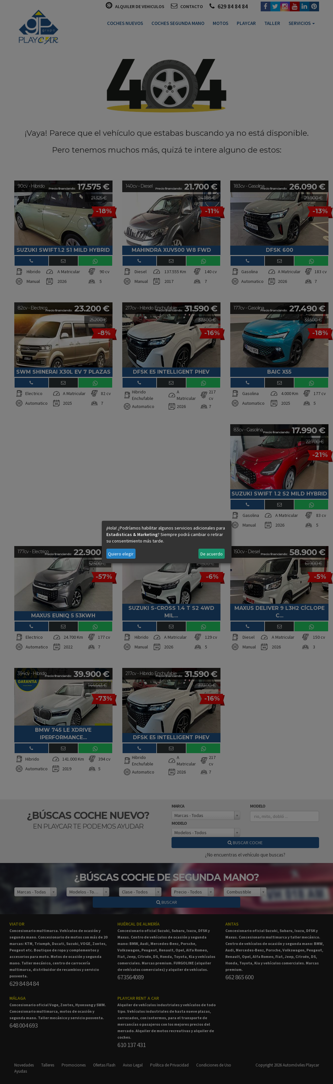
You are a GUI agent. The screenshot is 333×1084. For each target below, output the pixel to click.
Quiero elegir (121, 554)
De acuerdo (211, 554)
